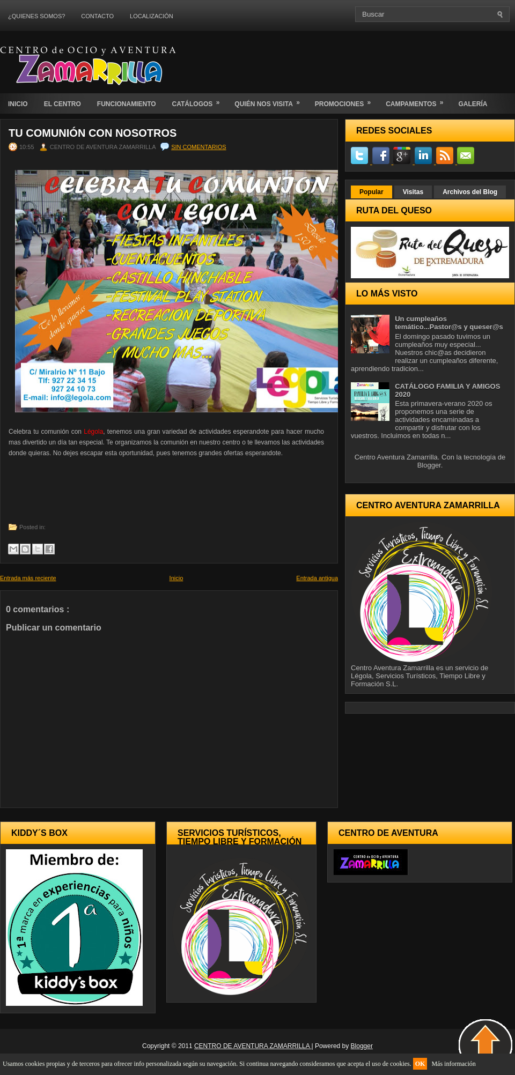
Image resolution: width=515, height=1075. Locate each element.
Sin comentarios (198, 147)
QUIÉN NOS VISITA (270, 100)
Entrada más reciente (28, 578)
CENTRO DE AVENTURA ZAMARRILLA (253, 1046)
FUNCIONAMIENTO (126, 104)
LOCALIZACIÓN (151, 16)
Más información (453, 1063)
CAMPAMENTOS (418, 100)
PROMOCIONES (346, 100)
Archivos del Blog (470, 192)
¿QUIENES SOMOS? (36, 16)
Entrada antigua (317, 578)
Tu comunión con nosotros (92, 133)
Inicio (176, 578)
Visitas (413, 192)
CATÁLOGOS (199, 100)
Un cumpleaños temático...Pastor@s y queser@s (449, 323)
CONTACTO (97, 16)
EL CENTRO (62, 104)
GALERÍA (472, 104)
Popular (371, 192)
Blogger (429, 465)
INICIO (18, 104)
